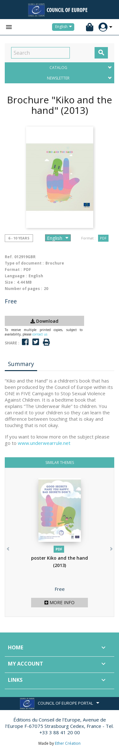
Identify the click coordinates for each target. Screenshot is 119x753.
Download (44, 321)
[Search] (40, 53)
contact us (39, 334)
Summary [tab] (21, 364)
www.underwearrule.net (44, 443)
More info (59, 602)
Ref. (9, 256)
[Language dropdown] (64, 27)
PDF (103, 238)
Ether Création (68, 743)
